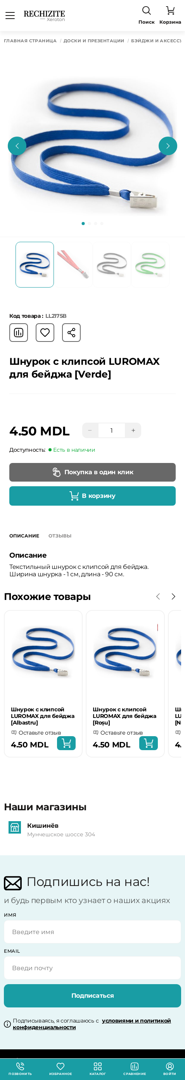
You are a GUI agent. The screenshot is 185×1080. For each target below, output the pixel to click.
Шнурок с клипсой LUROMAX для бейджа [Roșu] (124, 716)
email (12, 951)
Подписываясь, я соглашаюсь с (92, 1024)
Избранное (60, 1069)
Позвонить (20, 1069)
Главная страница (30, 41)
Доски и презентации (94, 41)
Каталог (98, 1069)
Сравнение (134, 1069)
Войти (169, 1069)
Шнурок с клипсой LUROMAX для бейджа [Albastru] (42, 716)
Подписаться (92, 995)
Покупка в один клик (92, 472)
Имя (10, 915)
